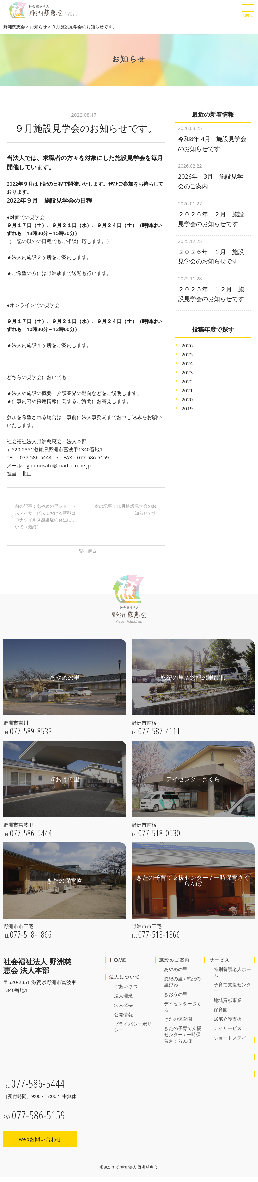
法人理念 (123, 995)
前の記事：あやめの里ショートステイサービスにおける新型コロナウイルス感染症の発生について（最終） (45, 516)
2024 (187, 355)
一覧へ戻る (85, 551)
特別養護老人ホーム (232, 972)
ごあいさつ (126, 986)
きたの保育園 (178, 1019)
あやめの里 (175, 969)
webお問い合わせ (40, 1141)
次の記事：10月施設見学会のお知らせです (125, 509)
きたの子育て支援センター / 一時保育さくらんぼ (182, 1034)
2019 (187, 400)
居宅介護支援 (228, 1019)
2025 (187, 346)
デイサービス (228, 1028)
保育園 (221, 1009)
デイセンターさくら (182, 1006)
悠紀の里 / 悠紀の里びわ (182, 981)
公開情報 (123, 1014)
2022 (187, 373)
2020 (187, 391)
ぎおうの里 (175, 994)
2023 (187, 364)
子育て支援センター (232, 987)
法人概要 (123, 1005)
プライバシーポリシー (133, 1027)
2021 (187, 382)
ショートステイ (230, 1038)
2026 (187, 337)
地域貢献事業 (228, 1000)
